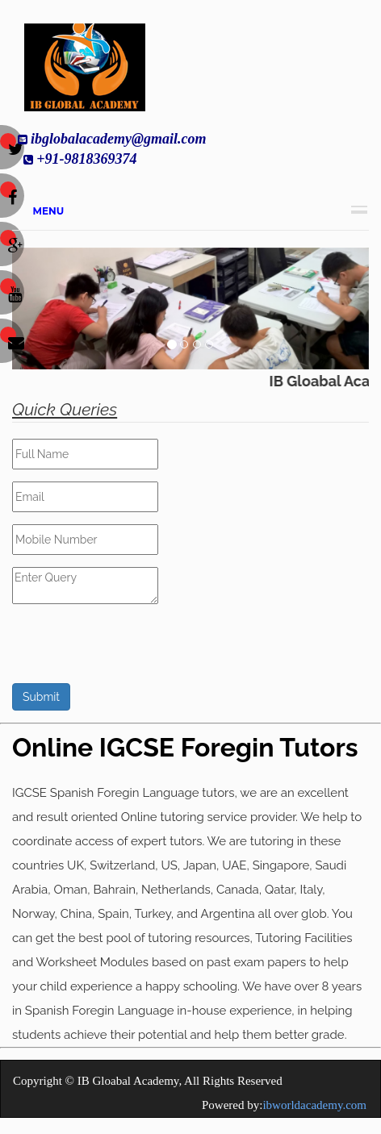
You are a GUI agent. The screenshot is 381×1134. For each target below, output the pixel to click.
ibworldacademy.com (314, 1105)
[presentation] (134, 651)
